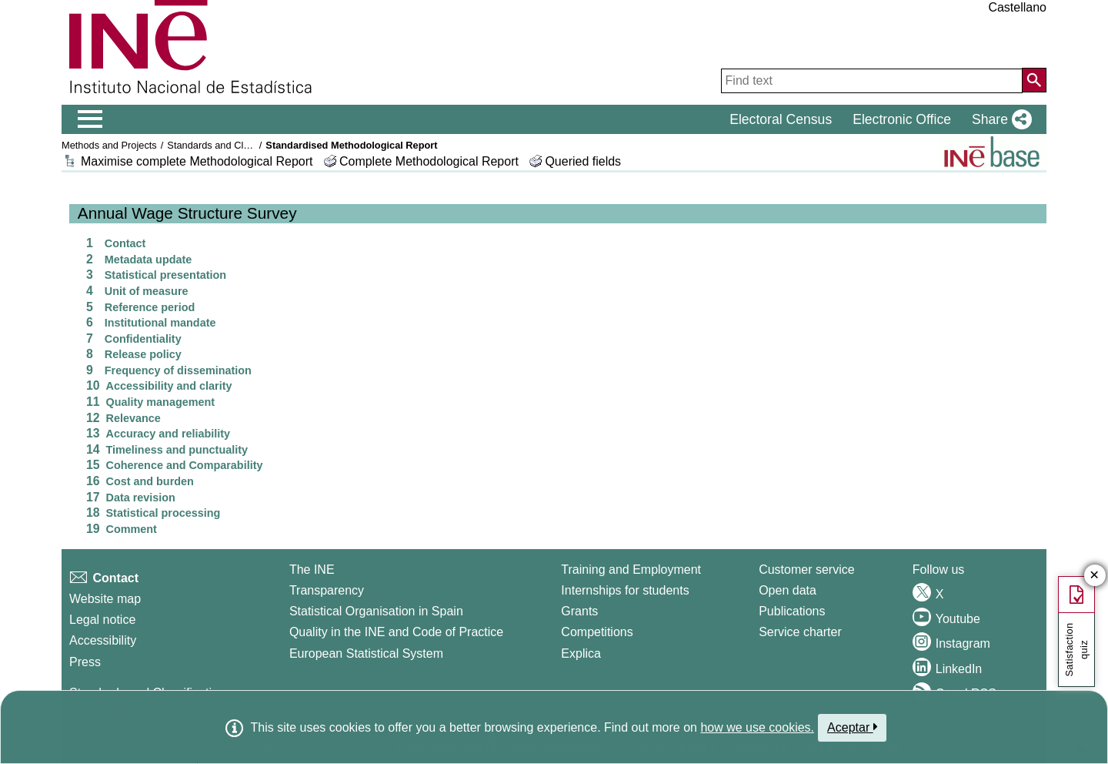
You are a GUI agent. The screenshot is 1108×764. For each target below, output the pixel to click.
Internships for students (625, 590)
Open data (787, 590)
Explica (581, 653)
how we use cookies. (757, 727)
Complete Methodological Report (430, 161)
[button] (999, 119)
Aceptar (852, 727)
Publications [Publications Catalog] (792, 611)
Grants (579, 611)
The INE (312, 569)
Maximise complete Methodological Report (196, 161)
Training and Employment (631, 569)
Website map (105, 598)
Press (85, 661)
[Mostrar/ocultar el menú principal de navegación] (90, 119)
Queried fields (583, 161)
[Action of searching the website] (1034, 80)
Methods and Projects (109, 145)
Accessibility (102, 640)
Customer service (806, 569)
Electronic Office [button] (902, 119)
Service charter (800, 631)
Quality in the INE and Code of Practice (396, 631)
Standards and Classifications (232, 145)
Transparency (326, 590)
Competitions (596, 631)
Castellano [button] (1017, 7)
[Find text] (872, 81)
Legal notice (102, 619)
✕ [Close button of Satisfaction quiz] (1094, 576)
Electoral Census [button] (780, 119)
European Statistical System (366, 653)
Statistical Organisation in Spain (376, 611)
